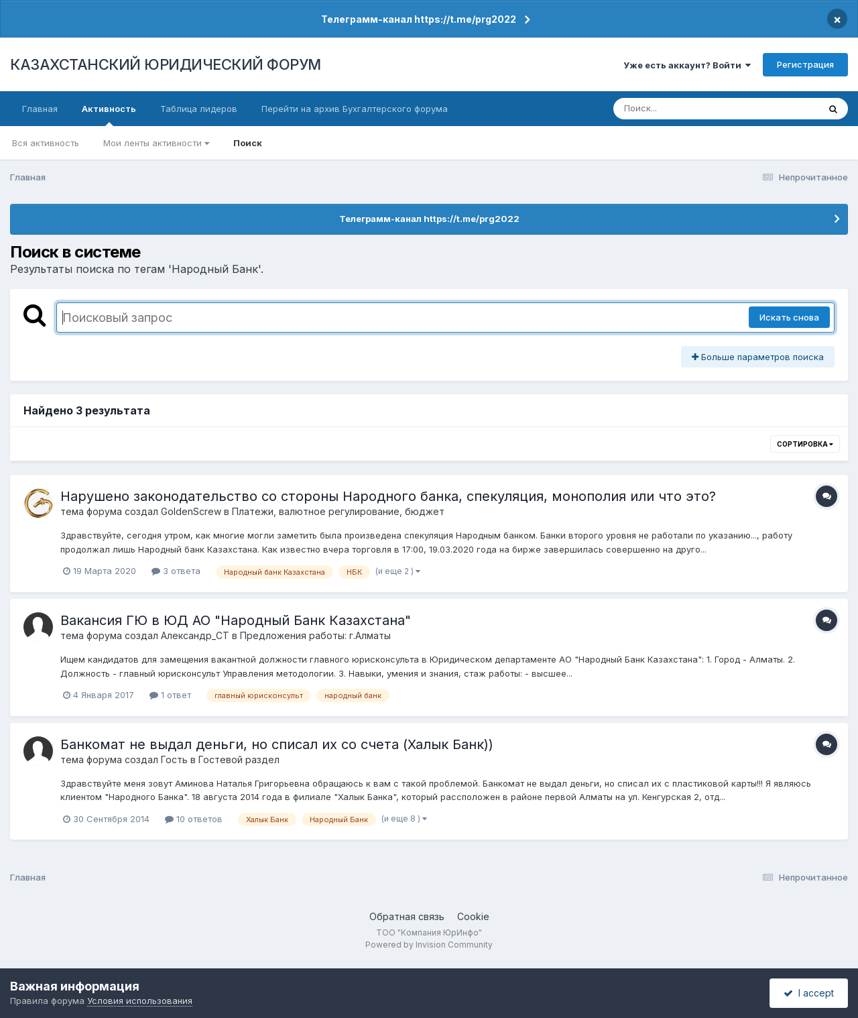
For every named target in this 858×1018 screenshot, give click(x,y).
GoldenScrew (191, 511)
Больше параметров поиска (758, 356)
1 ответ (170, 694)
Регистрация (805, 64)
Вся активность (45, 142)
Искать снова (789, 317)
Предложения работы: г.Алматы (315, 635)
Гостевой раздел (239, 759)
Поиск (247, 142)
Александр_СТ (195, 635)
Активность (109, 114)
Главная (40, 108)
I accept (809, 993)
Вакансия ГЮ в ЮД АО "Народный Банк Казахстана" (235, 620)
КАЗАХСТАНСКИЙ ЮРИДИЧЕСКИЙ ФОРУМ (165, 64)
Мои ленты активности (156, 142)
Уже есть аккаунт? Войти (687, 65)
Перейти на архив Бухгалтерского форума (354, 108)
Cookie (473, 916)
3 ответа (175, 570)
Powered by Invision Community (429, 945)
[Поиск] (690, 108)
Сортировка (805, 444)
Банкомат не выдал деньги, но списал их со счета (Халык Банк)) (276, 744)
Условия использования (139, 1000)
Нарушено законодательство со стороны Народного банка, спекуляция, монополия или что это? (388, 496)
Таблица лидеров (198, 108)
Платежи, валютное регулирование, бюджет (338, 511)
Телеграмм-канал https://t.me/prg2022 (418, 19)
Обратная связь (406, 916)
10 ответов (194, 818)
